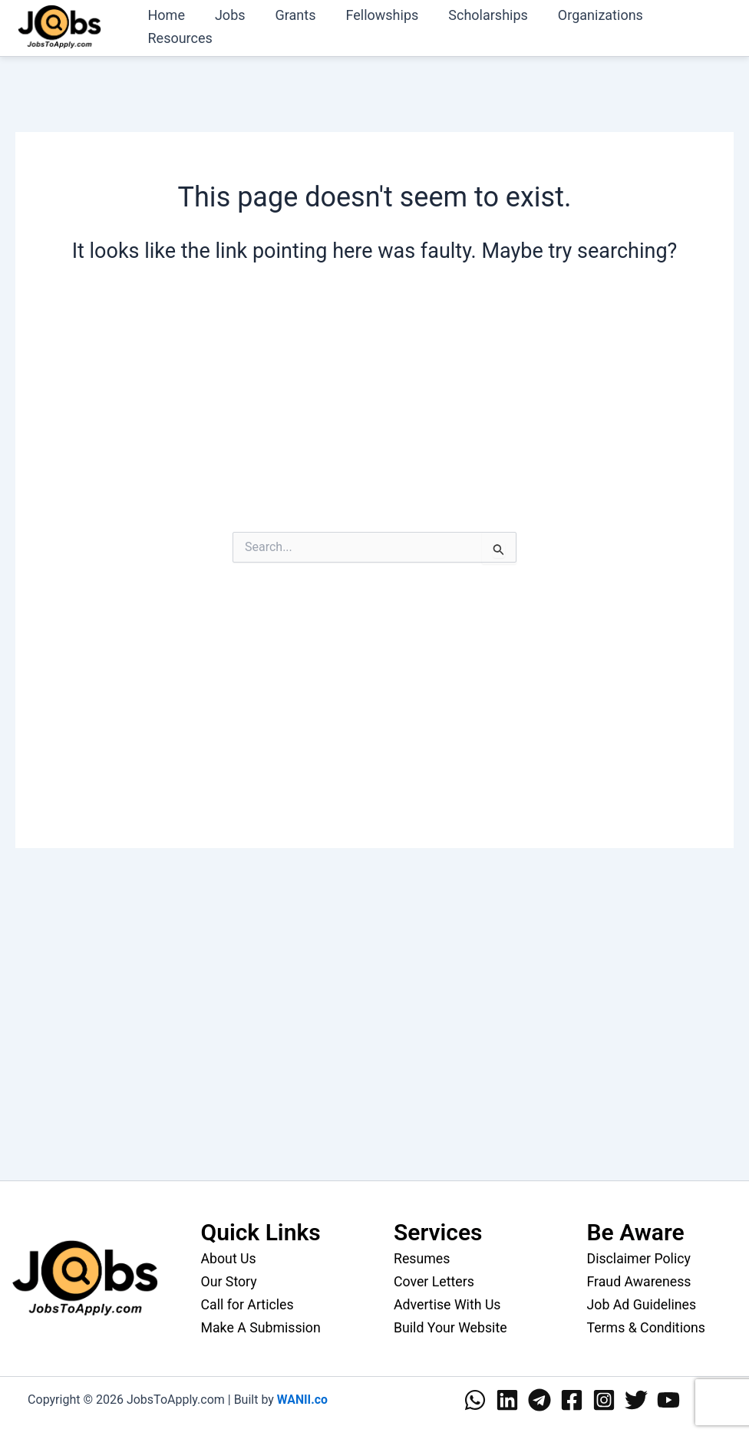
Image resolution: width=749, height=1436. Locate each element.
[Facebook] (571, 1398)
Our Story (229, 1281)
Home (165, 15)
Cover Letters (435, 1281)
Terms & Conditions (647, 1327)
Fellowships (374, 15)
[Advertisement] (374, 412)
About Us (229, 1258)
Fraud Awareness (640, 1281)
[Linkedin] (507, 1398)
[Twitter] (636, 1398)
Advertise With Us (448, 1304)
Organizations (587, 15)
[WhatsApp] (475, 1398)
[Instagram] (603, 1398)
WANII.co (302, 1397)
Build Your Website (451, 1327)
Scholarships (478, 15)
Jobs (226, 15)
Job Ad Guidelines (642, 1304)
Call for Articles (248, 1304)
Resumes (422, 1258)
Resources (179, 38)
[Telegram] (539, 1398)
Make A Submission (262, 1327)
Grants (289, 15)
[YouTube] (668, 1398)
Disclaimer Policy (640, 1258)
